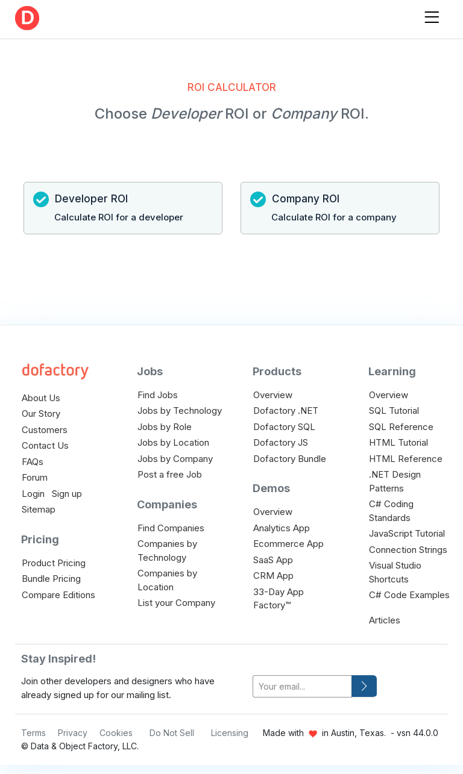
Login (33, 493)
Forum (35, 477)
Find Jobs (157, 395)
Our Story (41, 413)
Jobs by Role (164, 426)
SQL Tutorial (394, 410)
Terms (33, 733)
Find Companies (170, 528)
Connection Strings (408, 549)
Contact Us (45, 445)
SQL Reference (401, 426)
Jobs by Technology (179, 410)
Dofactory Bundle (289, 458)
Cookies (116, 733)
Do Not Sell (172, 733)
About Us (41, 398)
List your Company (176, 602)
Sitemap (38, 509)
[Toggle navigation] (432, 15)
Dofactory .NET (285, 410)
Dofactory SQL (284, 426)
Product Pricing (54, 563)
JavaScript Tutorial (407, 533)
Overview (272, 395)
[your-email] (302, 686)
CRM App (273, 575)
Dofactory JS (280, 442)
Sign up (67, 493)
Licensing (229, 733)
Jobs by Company (175, 458)
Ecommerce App (288, 543)
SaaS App (273, 560)
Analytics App (281, 528)
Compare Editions (58, 595)
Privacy (72, 733)
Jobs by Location (173, 442)
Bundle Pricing (51, 578)
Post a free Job (169, 474)
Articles (384, 620)
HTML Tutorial (398, 442)
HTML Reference (406, 458)
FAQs (32, 461)
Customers (45, 429)
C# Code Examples (409, 595)
